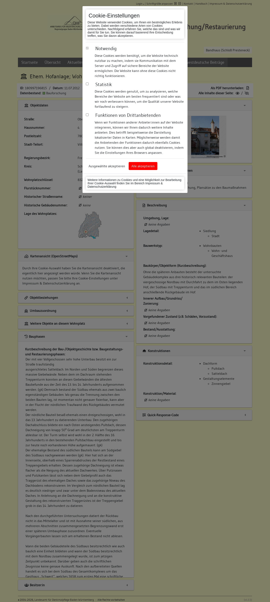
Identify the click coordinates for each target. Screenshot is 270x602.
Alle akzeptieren (143, 166)
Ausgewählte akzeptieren (107, 166)
